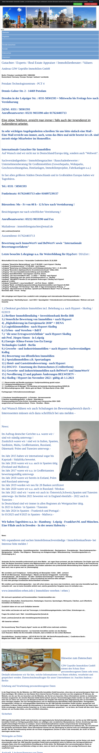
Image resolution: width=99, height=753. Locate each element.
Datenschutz (6, 53)
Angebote (5, 36)
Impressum (6, 57)
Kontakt (5, 49)
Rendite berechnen (8, 45)
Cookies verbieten (90, 4)
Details (91, 1)
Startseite (5, 32)
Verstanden (77, 4)
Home (2, 29)
